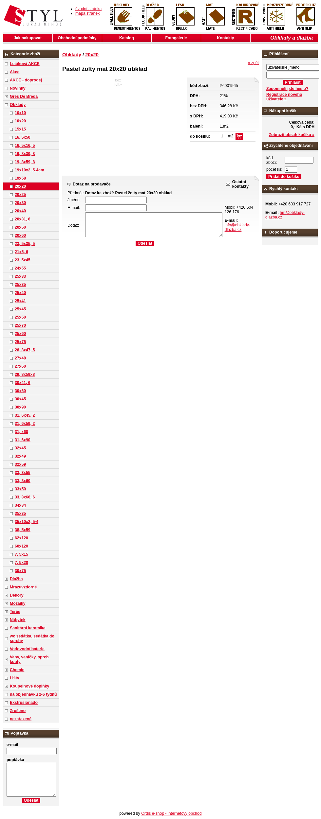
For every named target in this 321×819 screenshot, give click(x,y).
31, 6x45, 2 (25, 415)
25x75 (20, 342)
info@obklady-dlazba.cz (237, 227)
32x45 (20, 448)
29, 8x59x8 (25, 374)
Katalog (126, 38)
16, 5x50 (22, 137)
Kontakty (225, 38)
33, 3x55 (22, 472)
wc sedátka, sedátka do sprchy (32, 638)
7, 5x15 (21, 554)
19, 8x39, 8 (25, 153)
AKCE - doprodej (26, 80)
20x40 (20, 211)
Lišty (14, 678)
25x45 (20, 309)
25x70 (20, 325)
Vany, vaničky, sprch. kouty (30, 659)
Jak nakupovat (28, 38)
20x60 (20, 235)
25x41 (20, 301)
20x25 (20, 194)
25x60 (20, 333)
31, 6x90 (22, 440)
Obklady (18, 104)
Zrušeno (18, 710)
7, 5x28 (21, 562)
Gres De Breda (24, 96)
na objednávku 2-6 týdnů (33, 694)
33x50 (20, 489)
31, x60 (21, 431)
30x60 (20, 391)
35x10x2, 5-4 (26, 521)
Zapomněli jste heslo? (287, 88)
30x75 (20, 570)
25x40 (20, 292)
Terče (15, 611)
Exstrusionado (24, 702)
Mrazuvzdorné (23, 587)
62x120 (21, 538)
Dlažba (16, 579)
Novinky (18, 88)
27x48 (20, 358)
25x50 (20, 317)
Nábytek (18, 620)
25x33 (20, 276)
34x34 (20, 505)
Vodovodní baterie (27, 649)
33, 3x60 (22, 481)
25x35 (20, 284)
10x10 (20, 113)
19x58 (20, 178)
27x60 (20, 366)
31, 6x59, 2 (25, 423)
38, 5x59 (22, 530)
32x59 (20, 464)
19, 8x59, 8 (25, 162)
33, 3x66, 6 (25, 497)
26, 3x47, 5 (25, 350)
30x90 (20, 407)
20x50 (20, 227)
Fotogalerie (176, 38)
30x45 (20, 399)
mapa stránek (87, 13)
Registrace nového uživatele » (284, 96)
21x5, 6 (21, 252)
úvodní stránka (88, 9)
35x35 (20, 513)
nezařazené (20, 719)
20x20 (20, 186)
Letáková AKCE (25, 63)
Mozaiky (18, 603)
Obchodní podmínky (77, 38)
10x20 (20, 121)
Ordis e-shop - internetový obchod (171, 813)
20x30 (20, 202)
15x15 (20, 129)
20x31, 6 (22, 219)
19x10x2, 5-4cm (29, 170)
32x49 (20, 456)
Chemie (17, 670)
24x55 (20, 268)
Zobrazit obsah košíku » (291, 134)
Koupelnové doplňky (29, 686)
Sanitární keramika (28, 628)
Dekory (16, 595)
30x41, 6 (22, 382)
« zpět (253, 63)
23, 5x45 (22, 260)
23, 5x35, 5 (25, 243)
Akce (14, 72)
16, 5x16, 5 (25, 145)
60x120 (21, 546)
